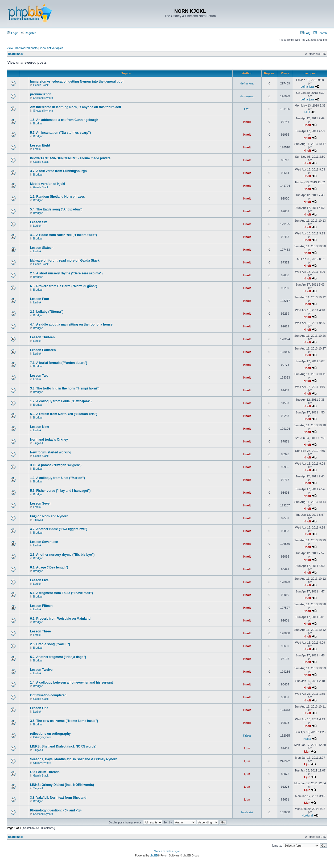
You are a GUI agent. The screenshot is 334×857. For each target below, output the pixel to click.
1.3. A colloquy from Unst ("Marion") (57, 478)
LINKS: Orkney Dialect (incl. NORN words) (62, 785)
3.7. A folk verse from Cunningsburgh (58, 171)
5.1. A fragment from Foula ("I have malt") (61, 593)
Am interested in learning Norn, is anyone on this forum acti (75, 107)
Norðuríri (247, 812)
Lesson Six (38, 222)
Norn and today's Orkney (49, 439)
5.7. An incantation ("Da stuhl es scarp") (60, 133)
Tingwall (38, 443)
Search (320, 33)
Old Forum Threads (45, 772)
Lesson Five (39, 580)
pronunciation (40, 94)
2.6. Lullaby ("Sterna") (46, 312)
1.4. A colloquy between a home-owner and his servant (71, 682)
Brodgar (38, 123)
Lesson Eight (40, 145)
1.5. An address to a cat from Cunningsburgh (64, 120)
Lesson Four (39, 299)
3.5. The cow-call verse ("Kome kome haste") (64, 721)
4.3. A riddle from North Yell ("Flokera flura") (63, 235)
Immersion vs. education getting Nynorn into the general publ (76, 81)
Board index (15, 53)
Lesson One (39, 708)
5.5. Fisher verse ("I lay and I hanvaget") (60, 491)
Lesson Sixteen (41, 248)
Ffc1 (247, 109)
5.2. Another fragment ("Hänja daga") (58, 657)
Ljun (247, 748)
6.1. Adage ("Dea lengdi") (49, 567)
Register (28, 33)
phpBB (154, 855)
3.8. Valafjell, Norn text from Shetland (58, 797)
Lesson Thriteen (42, 337)
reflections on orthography (50, 734)
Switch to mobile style (167, 851)
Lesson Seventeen (44, 542)
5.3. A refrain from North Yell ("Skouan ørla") (63, 414)
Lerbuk (37, 149)
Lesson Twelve (41, 670)
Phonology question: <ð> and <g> (55, 810)
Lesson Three (40, 631)
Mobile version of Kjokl (47, 184)
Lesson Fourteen (43, 350)
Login (12, 33)
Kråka (247, 735)
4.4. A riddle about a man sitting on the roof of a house (71, 324)
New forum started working (50, 452)
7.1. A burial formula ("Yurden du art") (58, 363)
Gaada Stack (40, 85)
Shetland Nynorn (43, 97)
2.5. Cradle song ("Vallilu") (50, 644)
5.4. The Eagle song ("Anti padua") (56, 209)
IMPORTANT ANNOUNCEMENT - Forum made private (70, 158)
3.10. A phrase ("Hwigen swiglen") (55, 465)
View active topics (51, 48)
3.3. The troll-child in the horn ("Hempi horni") (65, 388)
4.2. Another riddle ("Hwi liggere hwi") (58, 529)
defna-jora (247, 83)
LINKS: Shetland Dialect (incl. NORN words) (63, 746)
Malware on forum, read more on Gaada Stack (65, 260)
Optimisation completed (48, 695)
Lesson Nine (39, 427)
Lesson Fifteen (41, 606)
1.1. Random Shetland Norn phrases (57, 196)
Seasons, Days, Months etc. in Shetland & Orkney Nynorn (73, 759)
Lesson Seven (41, 503)
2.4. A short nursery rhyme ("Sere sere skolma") (66, 273)
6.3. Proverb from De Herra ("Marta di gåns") (63, 286)
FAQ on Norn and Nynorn (49, 516)
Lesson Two (39, 375)
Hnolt (247, 121)
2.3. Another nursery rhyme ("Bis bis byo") (62, 555)
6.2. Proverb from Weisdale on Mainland (60, 618)
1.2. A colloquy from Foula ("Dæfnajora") (61, 401)
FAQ (305, 33)
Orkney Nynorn (42, 737)
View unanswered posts (22, 48)
